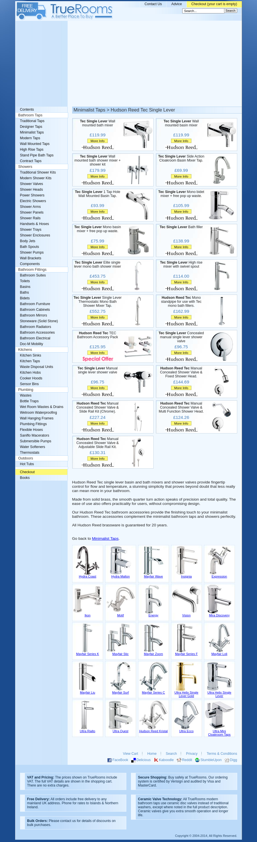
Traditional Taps (32, 121)
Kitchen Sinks (30, 355)
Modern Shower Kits (36, 178)
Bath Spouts (29, 247)
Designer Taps (31, 127)
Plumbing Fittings (33, 424)
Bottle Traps (29, 401)
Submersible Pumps (35, 441)
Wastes (26, 395)
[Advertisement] (128, 64)
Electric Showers (33, 201)
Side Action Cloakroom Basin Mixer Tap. (181, 158)
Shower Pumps (32, 252)
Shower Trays (31, 230)
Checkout (27, 472)
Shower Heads (31, 190)
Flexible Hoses (31, 430)
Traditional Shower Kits (38, 172)
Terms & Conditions (222, 754)
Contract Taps (31, 161)
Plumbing (26, 390)
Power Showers (32, 195)
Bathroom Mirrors (33, 315)
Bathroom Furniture (35, 304)
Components (30, 264)
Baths (24, 292)
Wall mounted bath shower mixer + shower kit (97, 160)
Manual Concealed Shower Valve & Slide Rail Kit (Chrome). (97, 407)
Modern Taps (30, 138)
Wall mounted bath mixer (97, 123)
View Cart (130, 754)
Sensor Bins (29, 384)
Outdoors (25, 458)
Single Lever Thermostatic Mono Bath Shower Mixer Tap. (98, 302)
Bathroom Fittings (32, 270)
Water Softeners (32, 447)
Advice (176, 4)
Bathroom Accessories (37, 333)
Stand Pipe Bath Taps (37, 155)
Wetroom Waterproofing (38, 413)
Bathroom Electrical (35, 338)
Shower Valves (31, 184)
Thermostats (30, 453)
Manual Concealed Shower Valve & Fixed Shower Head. (181, 372)
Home (152, 754)
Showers (25, 167)
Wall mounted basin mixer (181, 123)
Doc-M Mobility (31, 344)
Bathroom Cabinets (35, 310)
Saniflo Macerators (34, 435)
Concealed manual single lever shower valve (181, 337)
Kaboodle (166, 760)
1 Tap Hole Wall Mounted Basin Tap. (97, 194)
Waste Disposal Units (36, 367)
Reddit (187, 760)
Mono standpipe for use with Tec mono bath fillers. (181, 302)
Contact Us (153, 4)
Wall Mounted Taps (35, 144)
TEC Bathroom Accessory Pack (97, 335)
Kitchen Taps (30, 361)
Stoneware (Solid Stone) (39, 321)
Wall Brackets (30, 258)
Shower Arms (30, 207)
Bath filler (181, 227)
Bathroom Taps (30, 115)
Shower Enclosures (35, 235)
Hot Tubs (27, 464)
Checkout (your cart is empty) (214, 4)
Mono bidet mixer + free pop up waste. (181, 194)
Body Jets (28, 241)
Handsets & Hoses (34, 224)
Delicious (143, 760)
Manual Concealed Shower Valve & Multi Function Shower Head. (181, 407)
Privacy (191, 754)
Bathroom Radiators (35, 327)
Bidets (25, 298)
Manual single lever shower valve (98, 370)
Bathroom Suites (33, 275)
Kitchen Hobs (30, 373)
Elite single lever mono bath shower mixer (97, 264)
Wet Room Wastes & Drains (42, 407)
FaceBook (120, 760)
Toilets (25, 281)
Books (25, 478)
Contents (27, 110)
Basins (25, 287)
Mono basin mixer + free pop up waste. (97, 229)
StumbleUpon (210, 760)
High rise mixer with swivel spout (181, 264)
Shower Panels (32, 212)
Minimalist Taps (105, 538)
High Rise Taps (32, 150)
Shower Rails (30, 218)
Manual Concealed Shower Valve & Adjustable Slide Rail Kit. (97, 443)
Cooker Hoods (31, 378)
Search (171, 754)
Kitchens (25, 350)
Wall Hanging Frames (37, 418)
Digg (233, 760)
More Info (98, 141)
